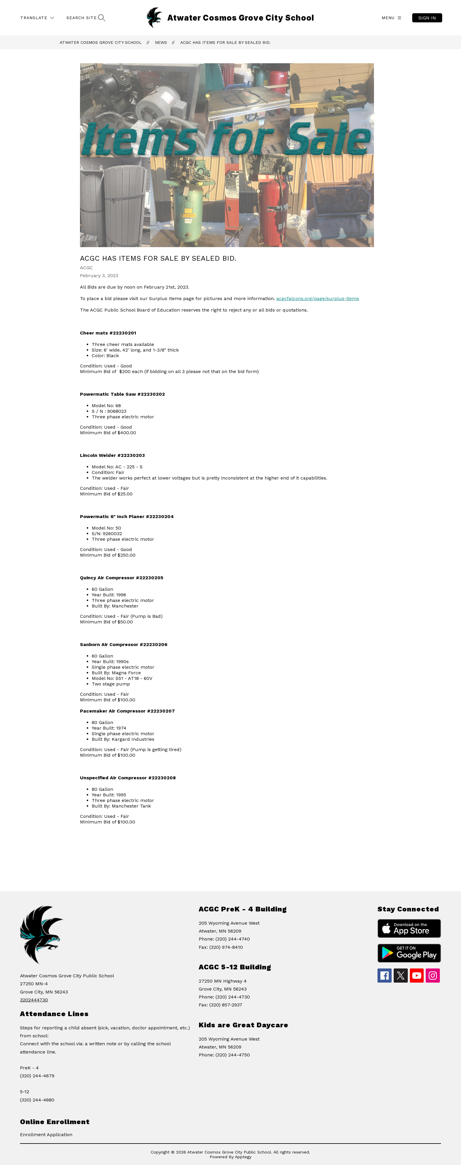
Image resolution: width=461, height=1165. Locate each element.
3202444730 (34, 1000)
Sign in (427, 18)
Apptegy (243, 1156)
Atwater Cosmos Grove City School (101, 42)
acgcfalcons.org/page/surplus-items (317, 298)
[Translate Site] (37, 17)
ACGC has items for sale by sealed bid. (225, 42)
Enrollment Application (46, 1134)
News (161, 42)
